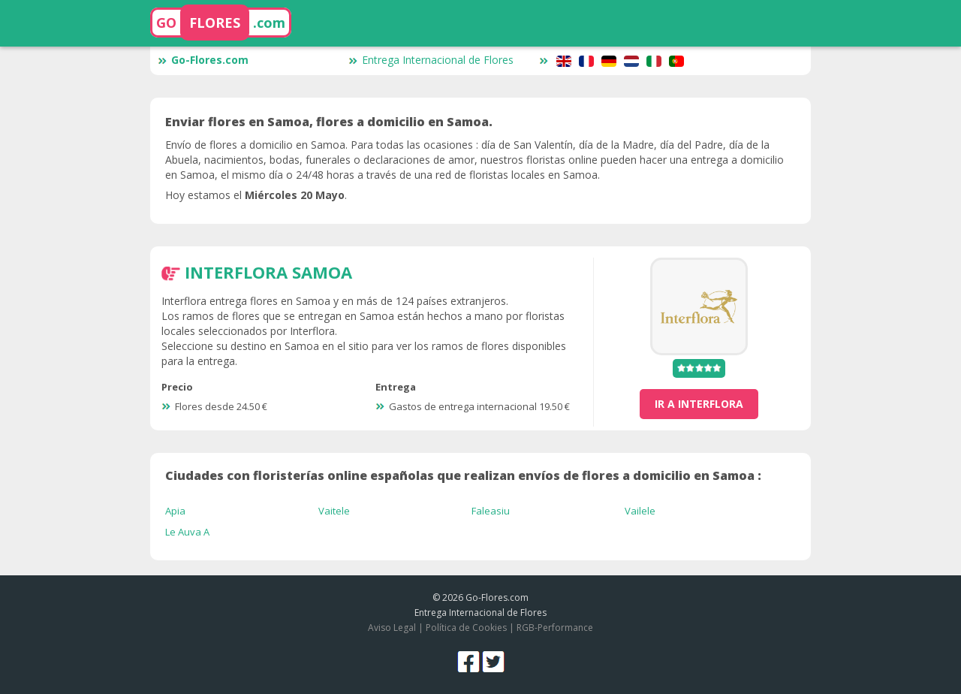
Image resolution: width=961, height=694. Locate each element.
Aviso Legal (392, 627)
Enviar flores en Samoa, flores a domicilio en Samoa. (329, 121)
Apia (175, 510)
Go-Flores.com (203, 60)
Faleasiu (490, 510)
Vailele (640, 510)
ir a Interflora (699, 404)
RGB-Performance (555, 627)
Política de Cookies (466, 627)
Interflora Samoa (268, 272)
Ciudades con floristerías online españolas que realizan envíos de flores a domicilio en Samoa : (463, 475)
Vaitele (334, 510)
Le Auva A (187, 532)
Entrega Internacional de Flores (431, 60)
